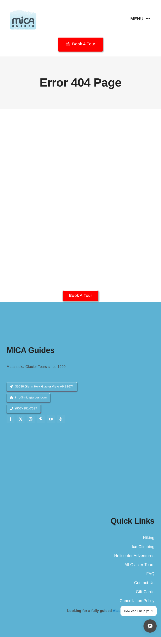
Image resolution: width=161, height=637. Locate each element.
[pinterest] (41, 419)
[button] (80, 295)
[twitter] (21, 419)
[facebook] (10, 419)
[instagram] (31, 419)
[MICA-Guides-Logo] (23, 6)
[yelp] (61, 419)
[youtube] (51, 419)
